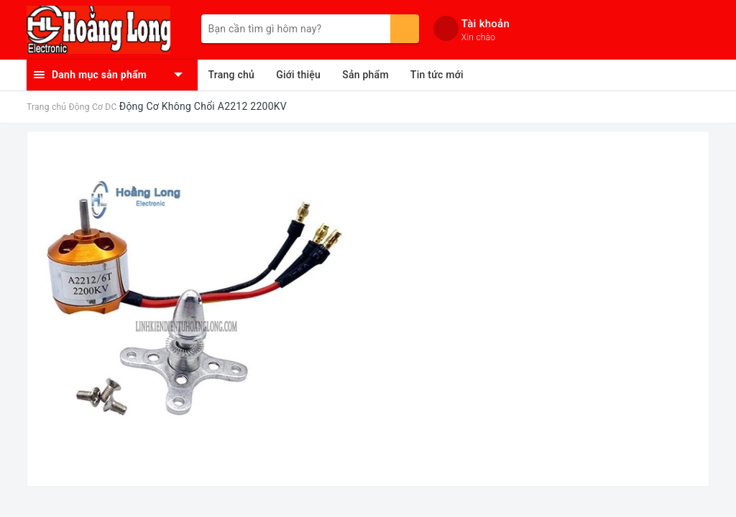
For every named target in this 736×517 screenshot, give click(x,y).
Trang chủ (231, 74)
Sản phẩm (365, 74)
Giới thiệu (298, 74)
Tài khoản (485, 23)
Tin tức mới (437, 74)
